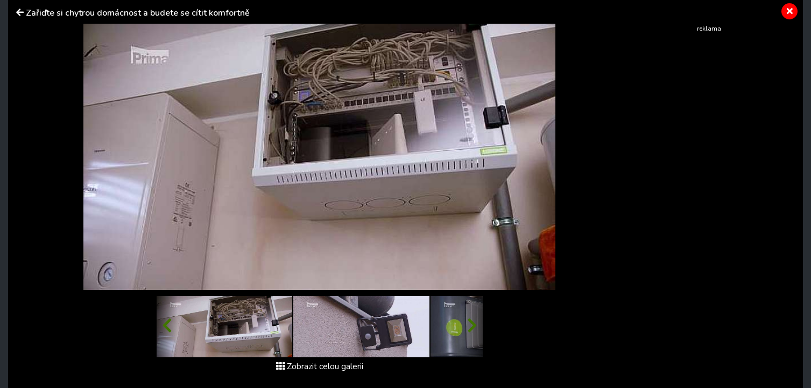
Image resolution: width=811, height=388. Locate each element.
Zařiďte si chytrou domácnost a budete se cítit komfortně (138, 13)
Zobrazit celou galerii (319, 366)
